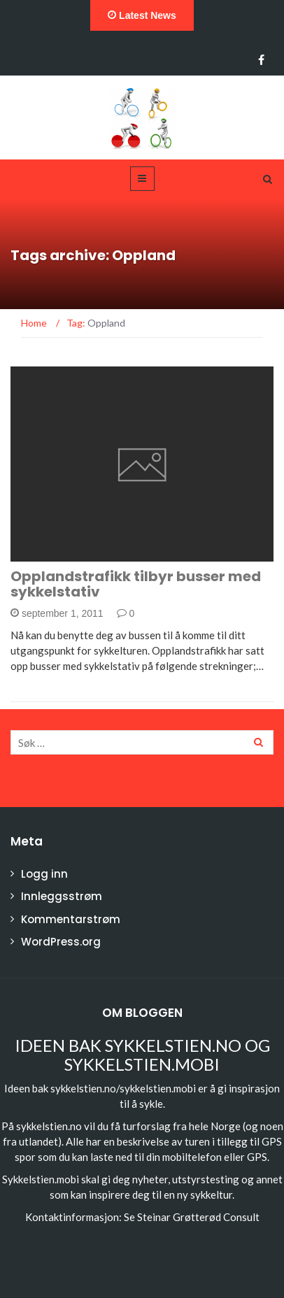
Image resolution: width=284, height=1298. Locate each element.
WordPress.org (61, 941)
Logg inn (44, 873)
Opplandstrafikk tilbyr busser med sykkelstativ (135, 583)
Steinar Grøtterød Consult (198, 1217)
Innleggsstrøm (61, 896)
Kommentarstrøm (70, 919)
